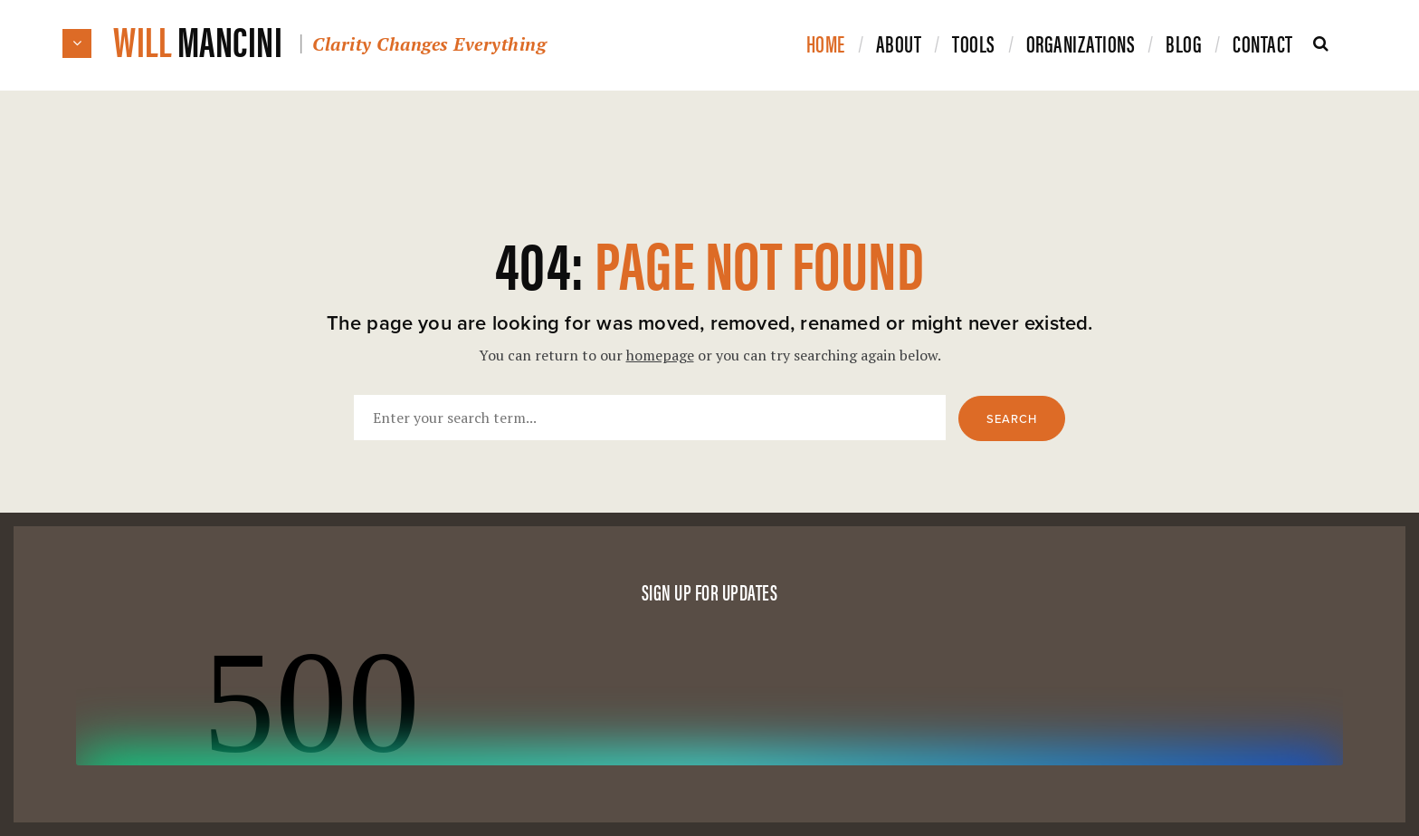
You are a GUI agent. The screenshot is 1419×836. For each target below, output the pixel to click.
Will (329, 39)
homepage (660, 355)
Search (1011, 419)
